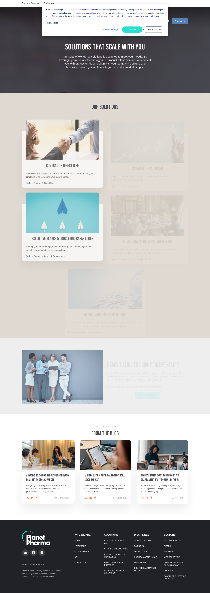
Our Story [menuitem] (80, 540)
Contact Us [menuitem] (80, 562)
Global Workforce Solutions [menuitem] (114, 571)
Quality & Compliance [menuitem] (145, 556)
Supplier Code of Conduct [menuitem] (43, 576)
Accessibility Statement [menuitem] (49, 573)
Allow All (132, 29)
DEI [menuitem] (76, 556)
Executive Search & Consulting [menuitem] (114, 555)
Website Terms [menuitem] (28, 570)
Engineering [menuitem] (140, 562)
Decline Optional (154, 29)
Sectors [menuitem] (170, 534)
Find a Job (49, 3)
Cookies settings (110, 29)
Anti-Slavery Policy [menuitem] (30, 573)
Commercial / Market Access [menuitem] (145, 568)
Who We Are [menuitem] (82, 534)
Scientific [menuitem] (139, 545)
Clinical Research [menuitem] (143, 540)
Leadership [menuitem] (80, 545)
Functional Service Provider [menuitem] (114, 563)
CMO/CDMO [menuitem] (169, 570)
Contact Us (180, 16)
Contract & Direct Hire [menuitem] (114, 541)
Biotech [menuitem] (168, 545)
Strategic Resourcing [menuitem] (116, 548)
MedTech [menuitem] (168, 551)
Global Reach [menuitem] (81, 551)
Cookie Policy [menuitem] (55, 570)
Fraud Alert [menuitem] (26, 576)
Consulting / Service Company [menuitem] (175, 576)
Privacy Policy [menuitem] (42, 570)
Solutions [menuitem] (111, 534)
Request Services (30, 3)
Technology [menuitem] (140, 551)
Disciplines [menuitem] (141, 534)
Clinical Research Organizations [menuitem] (173, 563)
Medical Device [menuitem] (172, 556)
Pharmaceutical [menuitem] (172, 540)
